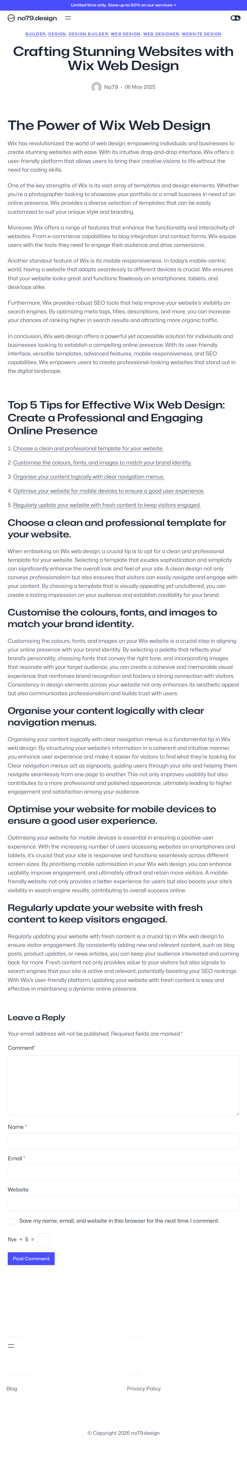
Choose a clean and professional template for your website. (88, 448)
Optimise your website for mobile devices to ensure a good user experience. (109, 491)
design (57, 33)
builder (35, 33)
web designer (161, 33)
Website (18, 1189)
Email (16, 1158)
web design (126, 33)
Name (17, 1127)
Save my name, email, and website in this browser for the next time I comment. (119, 1221)
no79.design (37, 18)
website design (202, 33)
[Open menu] (68, 18)
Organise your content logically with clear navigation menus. (88, 476)
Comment (22, 1048)
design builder (88, 33)
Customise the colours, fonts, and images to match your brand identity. (102, 462)
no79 (111, 87)
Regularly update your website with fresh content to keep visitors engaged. (107, 505)
